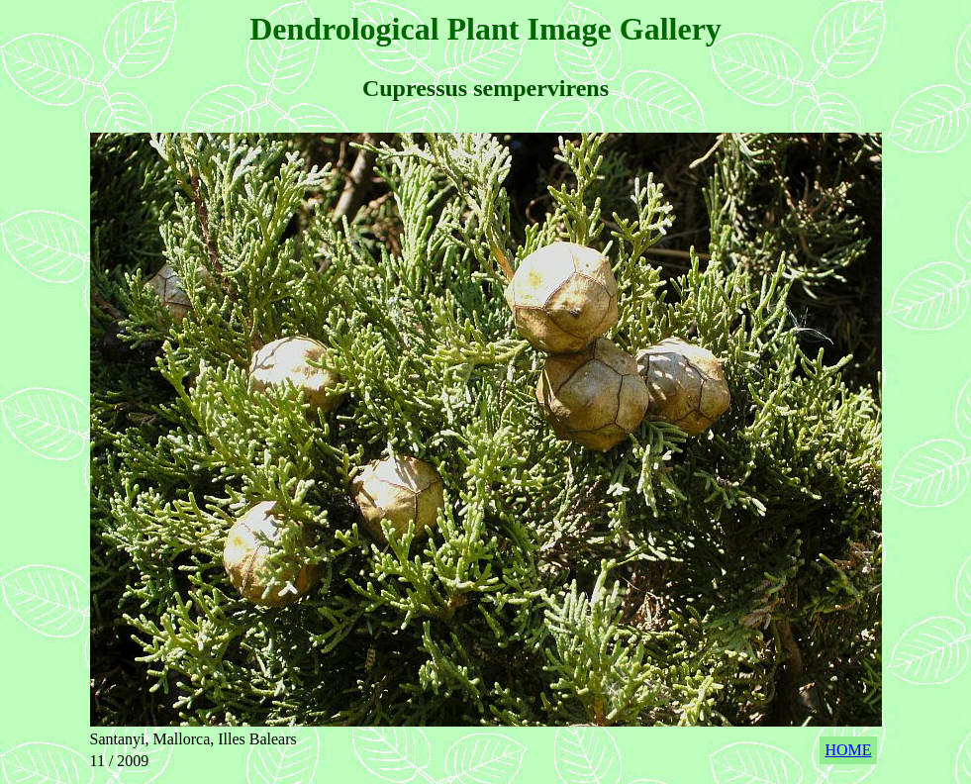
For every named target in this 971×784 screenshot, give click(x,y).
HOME (848, 749)
